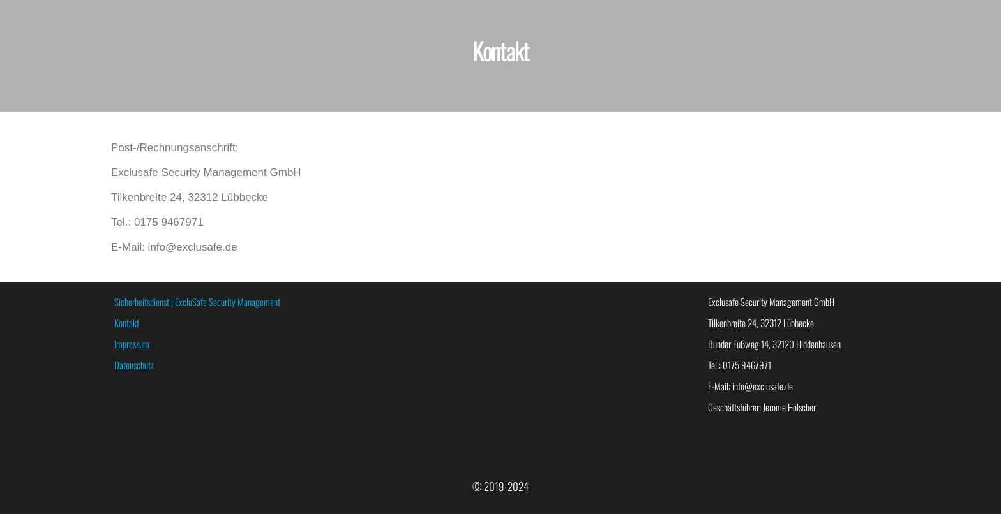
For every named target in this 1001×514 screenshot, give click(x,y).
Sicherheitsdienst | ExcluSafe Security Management (197, 302)
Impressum (131, 344)
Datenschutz (134, 365)
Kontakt (126, 323)
